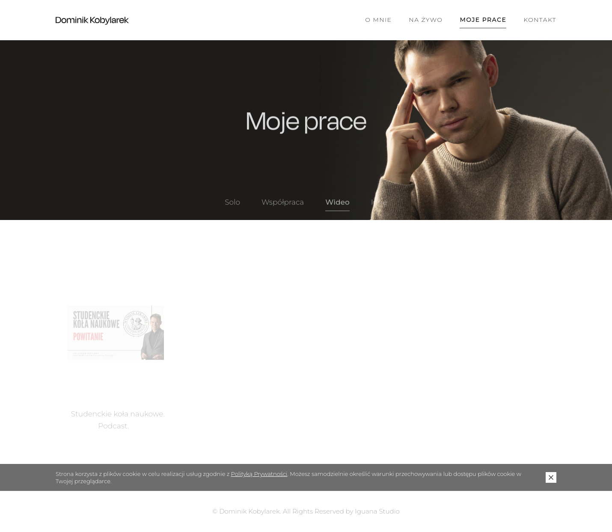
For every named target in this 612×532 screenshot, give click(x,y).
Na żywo (426, 20)
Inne (379, 206)
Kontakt (539, 20)
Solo (232, 206)
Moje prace (483, 20)
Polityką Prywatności (259, 473)
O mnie (378, 20)
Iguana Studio (377, 511)
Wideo (337, 206)
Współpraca (282, 206)
